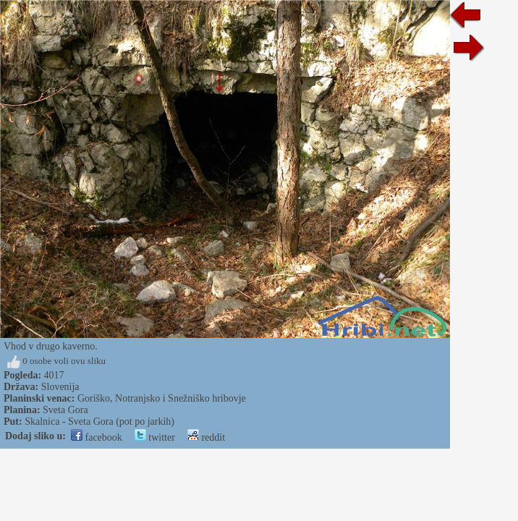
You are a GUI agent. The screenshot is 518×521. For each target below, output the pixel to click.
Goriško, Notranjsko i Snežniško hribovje (161, 398)
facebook (96, 437)
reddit (206, 437)
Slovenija (60, 386)
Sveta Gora (65, 409)
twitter (155, 437)
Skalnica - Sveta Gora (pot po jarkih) (99, 421)
